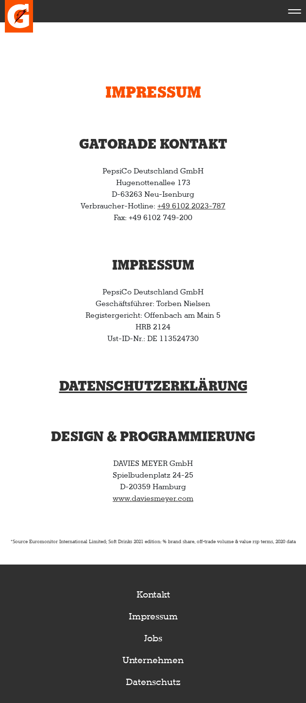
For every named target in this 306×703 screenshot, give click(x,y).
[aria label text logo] (19, 11)
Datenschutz (153, 681)
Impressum (153, 616)
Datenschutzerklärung (153, 386)
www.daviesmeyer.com (153, 498)
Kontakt (153, 594)
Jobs (153, 638)
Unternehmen (153, 660)
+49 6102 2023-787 (191, 205)
